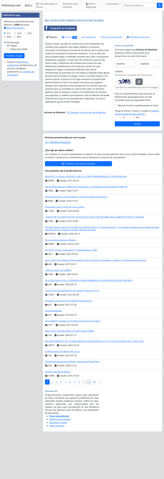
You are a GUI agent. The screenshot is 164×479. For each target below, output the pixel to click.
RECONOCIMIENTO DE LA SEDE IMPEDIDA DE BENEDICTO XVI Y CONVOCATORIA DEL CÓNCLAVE (94, 379)
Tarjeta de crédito (19, 129)
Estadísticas (89, 74)
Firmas (69, 74)
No (137, 154)
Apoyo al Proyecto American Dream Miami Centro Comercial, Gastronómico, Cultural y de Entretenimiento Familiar (95, 298)
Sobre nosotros (57, 463)
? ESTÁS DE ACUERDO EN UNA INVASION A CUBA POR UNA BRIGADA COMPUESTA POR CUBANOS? (94, 254)
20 (94, 419)
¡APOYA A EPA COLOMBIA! (58, 308)
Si (124, 154)
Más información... (14, 108)
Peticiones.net (11, 5)
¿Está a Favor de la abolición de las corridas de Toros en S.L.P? (72, 328)
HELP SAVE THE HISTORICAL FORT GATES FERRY (69, 369)
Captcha (119, 108)
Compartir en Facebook (59, 65)
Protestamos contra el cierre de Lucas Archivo (64, 244)
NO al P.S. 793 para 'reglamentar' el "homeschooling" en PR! (71, 287)
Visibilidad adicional (138, 74)
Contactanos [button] (112, 3)
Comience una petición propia (78, 201)
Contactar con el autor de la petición (86, 150)
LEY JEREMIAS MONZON (57, 180)
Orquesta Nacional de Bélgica (58, 409)
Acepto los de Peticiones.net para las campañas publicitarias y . (22, 149)
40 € (9, 117)
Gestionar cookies (58, 460)
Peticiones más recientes (70, 5)
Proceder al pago (14, 136)
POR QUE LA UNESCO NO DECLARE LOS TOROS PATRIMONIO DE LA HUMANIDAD (86, 214)
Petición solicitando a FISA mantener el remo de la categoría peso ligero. (76, 234)
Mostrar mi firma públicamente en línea (138, 143)
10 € (19, 113)
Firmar (137, 161)
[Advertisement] (102, 34)
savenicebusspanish (53, 348)
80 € (19, 117)
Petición (51, 74)
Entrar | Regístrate (91, 5)
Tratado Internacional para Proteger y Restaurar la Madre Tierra (72, 399)
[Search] (139, 5)
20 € (29, 113)
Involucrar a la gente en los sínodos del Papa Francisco (68, 338)
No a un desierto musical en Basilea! (60, 277)
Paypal (13, 126)
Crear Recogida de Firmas (46, 5)
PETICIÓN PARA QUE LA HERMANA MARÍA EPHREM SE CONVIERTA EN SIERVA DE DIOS (88, 318)
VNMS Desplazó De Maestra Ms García (62, 389)
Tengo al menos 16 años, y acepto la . (137, 150)
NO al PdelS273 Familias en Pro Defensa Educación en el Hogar (73, 358)
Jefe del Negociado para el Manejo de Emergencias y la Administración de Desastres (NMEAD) (86, 224)
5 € (8, 113)
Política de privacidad (111, 74)
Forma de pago (11, 122)
